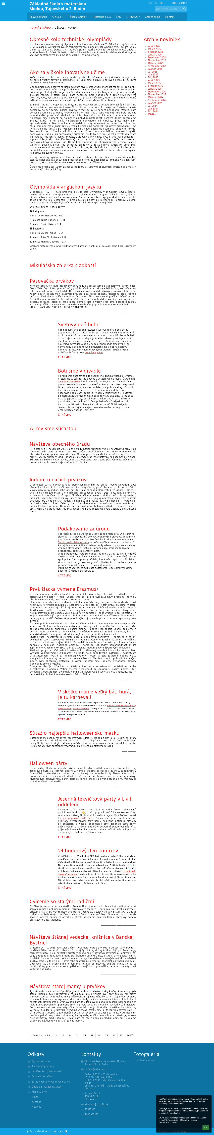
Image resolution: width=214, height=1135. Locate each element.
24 (99, 1035)
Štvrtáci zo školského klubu (73, 542)
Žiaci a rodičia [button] (79, 16)
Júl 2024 (152, 105)
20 (70, 1035)
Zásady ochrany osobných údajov (51, 1081)
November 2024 (157, 94)
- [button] (156, 3)
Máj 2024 (153, 111)
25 (106, 1035)
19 (63, 1035)
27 (121, 1035)
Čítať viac (64, 358)
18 (55, 1035)
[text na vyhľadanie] (171, 9)
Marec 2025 (154, 83)
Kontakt (36, 1102)
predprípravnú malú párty (78, 818)
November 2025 (157, 60)
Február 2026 (155, 51)
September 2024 (157, 100)
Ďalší (131, 1035)
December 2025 (157, 57)
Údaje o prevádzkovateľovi (47, 1086)
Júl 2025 (152, 71)
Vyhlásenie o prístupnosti (46, 1071)
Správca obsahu (41, 1061)
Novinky (73, 27)
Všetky (152, 114)
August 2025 (155, 69)
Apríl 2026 (154, 46)
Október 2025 (156, 63)
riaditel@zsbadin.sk (96, 1069)
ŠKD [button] (118, 16)
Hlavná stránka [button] (38, 16)
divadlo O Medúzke (69, 381)
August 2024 (155, 103)
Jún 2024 (153, 108)
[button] (167, 3)
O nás (35, 1097)
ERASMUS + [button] (133, 16)
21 (77, 1035)
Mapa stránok (39, 1091)
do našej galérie (94, 352)
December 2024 (157, 91)
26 (114, 1035)
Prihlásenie (179, 3)
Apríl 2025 (154, 80)
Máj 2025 (153, 77)
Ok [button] (205, 1127)
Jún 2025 (153, 74)
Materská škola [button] (102, 16)
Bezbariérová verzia (39, 1131)
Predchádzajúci (40, 1035)
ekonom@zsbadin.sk (96, 1104)
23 (92, 1035)
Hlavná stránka (40, 27)
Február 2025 (155, 86)
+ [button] (150, 3)
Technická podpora (43, 1066)
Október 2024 (156, 97)
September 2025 (157, 66)
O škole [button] (58, 16)
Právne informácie (42, 1076)
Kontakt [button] (169, 16)
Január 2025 (155, 88)
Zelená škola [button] (152, 16)
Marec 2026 (154, 49)
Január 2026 (155, 54)
